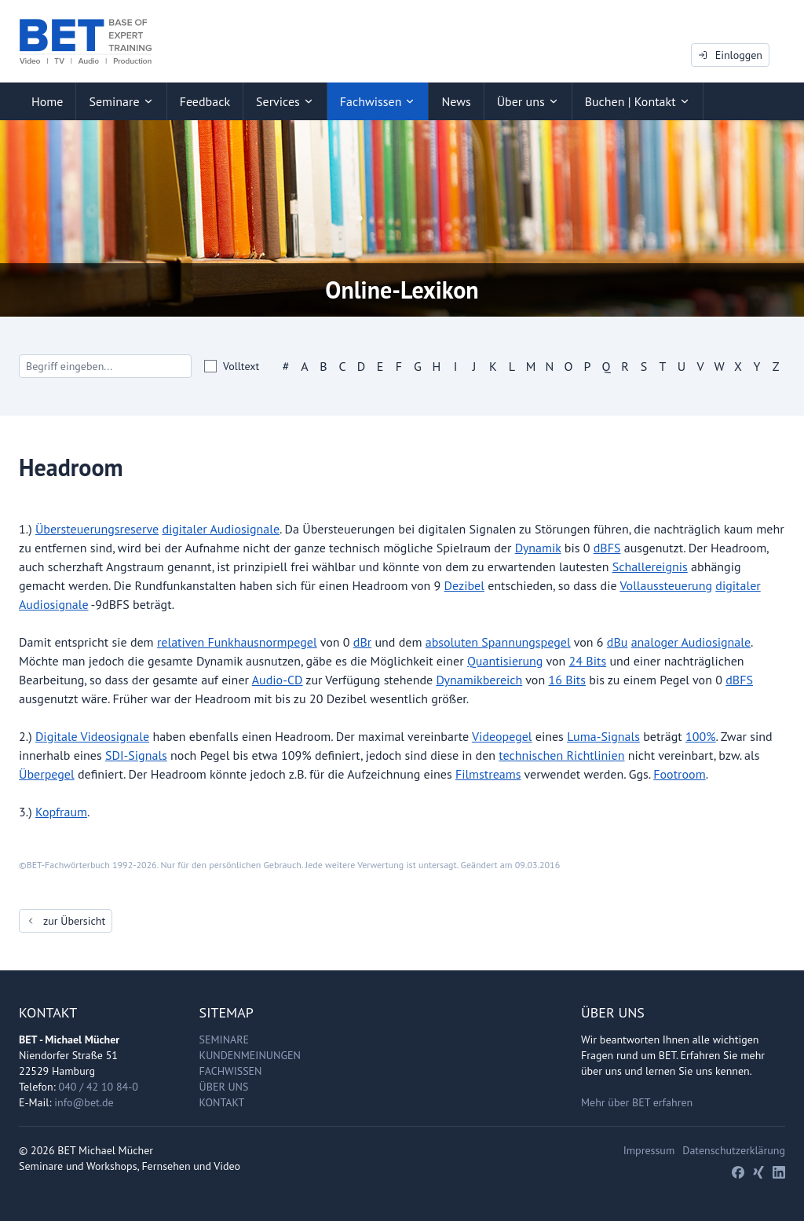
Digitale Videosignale (92, 736)
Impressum (649, 1150)
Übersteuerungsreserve (97, 529)
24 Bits (588, 661)
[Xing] (758, 1172)
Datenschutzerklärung (733, 1150)
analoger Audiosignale (691, 642)
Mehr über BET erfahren (637, 1102)
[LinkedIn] (779, 1172)
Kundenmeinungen (250, 1055)
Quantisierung (505, 661)
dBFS (607, 548)
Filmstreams (488, 774)
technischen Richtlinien (561, 755)
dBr (362, 642)
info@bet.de (83, 1102)
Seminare (224, 1039)
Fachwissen (230, 1071)
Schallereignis (650, 566)
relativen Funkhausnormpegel (237, 642)
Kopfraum (61, 812)
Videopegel (502, 736)
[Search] (105, 366)
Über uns (224, 1087)
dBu (617, 642)
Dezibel (464, 585)
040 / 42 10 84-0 (98, 1087)
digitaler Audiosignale (221, 529)
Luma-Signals (603, 736)
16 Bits (567, 680)
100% (700, 736)
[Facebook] (738, 1172)
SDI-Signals (136, 755)
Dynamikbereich (479, 680)
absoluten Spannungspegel (498, 642)
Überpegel (47, 774)
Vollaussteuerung (665, 585)
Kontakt (222, 1102)
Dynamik (538, 548)
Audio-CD (277, 680)
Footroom (679, 774)
